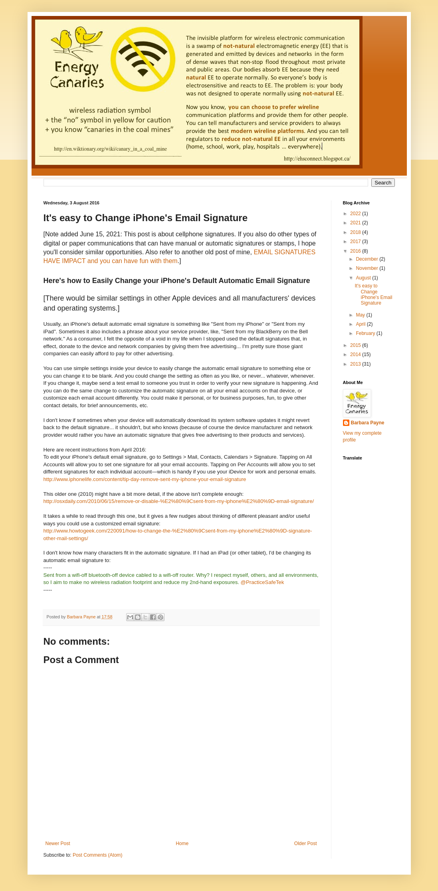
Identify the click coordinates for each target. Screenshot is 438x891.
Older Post (305, 843)
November (367, 268)
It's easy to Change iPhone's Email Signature (373, 294)
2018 (356, 232)
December (367, 259)
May (361, 315)
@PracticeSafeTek (262, 582)
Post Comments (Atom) (98, 855)
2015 (356, 345)
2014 (356, 354)
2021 (356, 223)
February (366, 333)
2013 (356, 364)
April (361, 324)
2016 (356, 251)
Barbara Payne (367, 423)
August (364, 278)
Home (182, 843)
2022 (356, 213)
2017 (356, 241)
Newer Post (58, 843)
